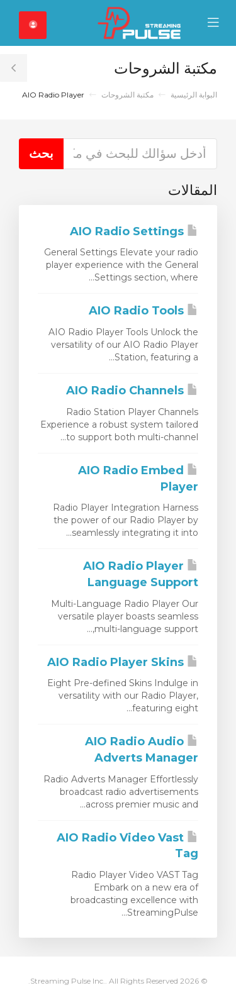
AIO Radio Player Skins (122, 662)
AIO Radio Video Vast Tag (127, 846)
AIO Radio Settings (134, 231)
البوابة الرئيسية (194, 94)
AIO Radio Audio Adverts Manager (141, 750)
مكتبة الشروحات (127, 94)
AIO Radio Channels (132, 390)
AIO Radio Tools (143, 311)
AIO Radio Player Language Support (140, 574)
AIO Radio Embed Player (138, 479)
